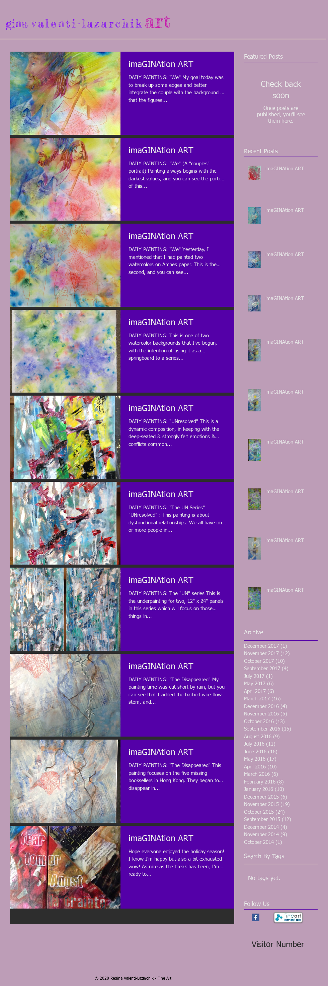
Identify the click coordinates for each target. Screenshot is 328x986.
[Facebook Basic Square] (255, 917)
